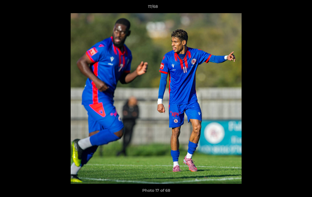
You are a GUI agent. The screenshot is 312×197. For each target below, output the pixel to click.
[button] (289, 7)
